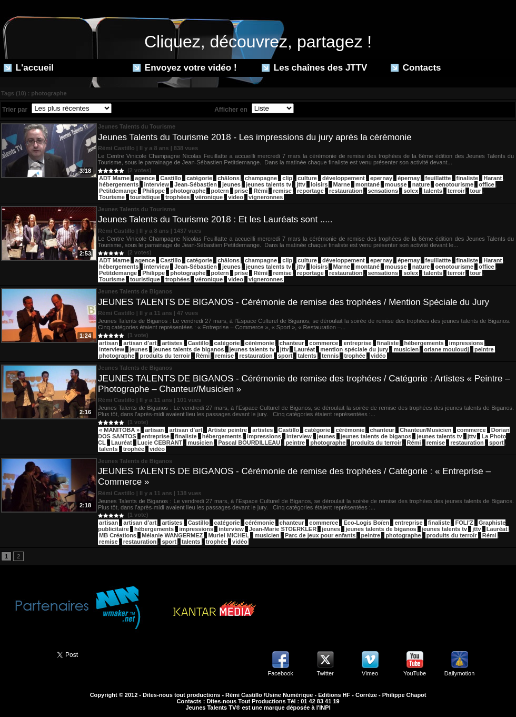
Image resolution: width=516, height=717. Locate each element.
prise (241, 191)
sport (285, 355)
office (486, 184)
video (235, 197)
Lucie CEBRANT (160, 442)
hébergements (118, 184)
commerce (323, 343)
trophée (354, 355)
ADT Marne (114, 178)
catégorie (199, 178)
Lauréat (304, 349)
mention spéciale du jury (354, 349)
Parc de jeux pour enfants (320, 535)
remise (282, 191)
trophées (177, 197)
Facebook (280, 673)
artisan (108, 343)
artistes (172, 343)
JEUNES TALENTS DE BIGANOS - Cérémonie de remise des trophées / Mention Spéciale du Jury (293, 302)
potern (220, 191)
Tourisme (112, 197)
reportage (310, 191)
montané (367, 184)
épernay (409, 178)
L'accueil (29, 68)
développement (343, 178)
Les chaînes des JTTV (314, 68)
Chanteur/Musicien (425, 430)
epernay (381, 178)
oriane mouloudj (446, 349)
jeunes (231, 184)
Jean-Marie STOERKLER (282, 529)
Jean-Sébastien (195, 184)
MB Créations (117, 535)
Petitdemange (118, 191)
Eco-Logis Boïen (366, 522)
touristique (145, 197)
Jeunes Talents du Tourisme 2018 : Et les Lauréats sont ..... (215, 219)
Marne (341, 184)
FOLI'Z (464, 522)
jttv (300, 184)
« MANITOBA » (119, 430)
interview (156, 184)
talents (432, 191)
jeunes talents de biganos (188, 349)
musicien (406, 349)
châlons (228, 178)
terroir (456, 191)
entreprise (357, 343)
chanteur (292, 343)
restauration (346, 191)
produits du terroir (165, 355)
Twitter (324, 673)
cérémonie (259, 343)
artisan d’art (139, 343)
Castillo (170, 178)
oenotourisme (454, 184)
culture (307, 178)
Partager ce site (23, 654)
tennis (330, 355)
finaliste (468, 178)
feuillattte (438, 178)
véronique (209, 197)
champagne (261, 178)
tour (475, 191)
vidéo (378, 355)
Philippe (153, 191)
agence (145, 178)
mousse (396, 184)
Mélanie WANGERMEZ (172, 535)
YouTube (414, 673)
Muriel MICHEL (228, 535)
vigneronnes (266, 197)
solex (410, 191)
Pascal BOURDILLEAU (249, 442)
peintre (484, 349)
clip (287, 178)
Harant (492, 178)
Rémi (260, 191)
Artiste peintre (227, 430)
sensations (383, 191)
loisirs (319, 184)
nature (421, 184)
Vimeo (370, 673)
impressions (466, 343)
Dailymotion (459, 673)
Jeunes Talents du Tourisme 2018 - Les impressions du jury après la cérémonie (255, 137)
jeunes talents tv (268, 184)
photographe (187, 191)
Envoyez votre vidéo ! (185, 68)
